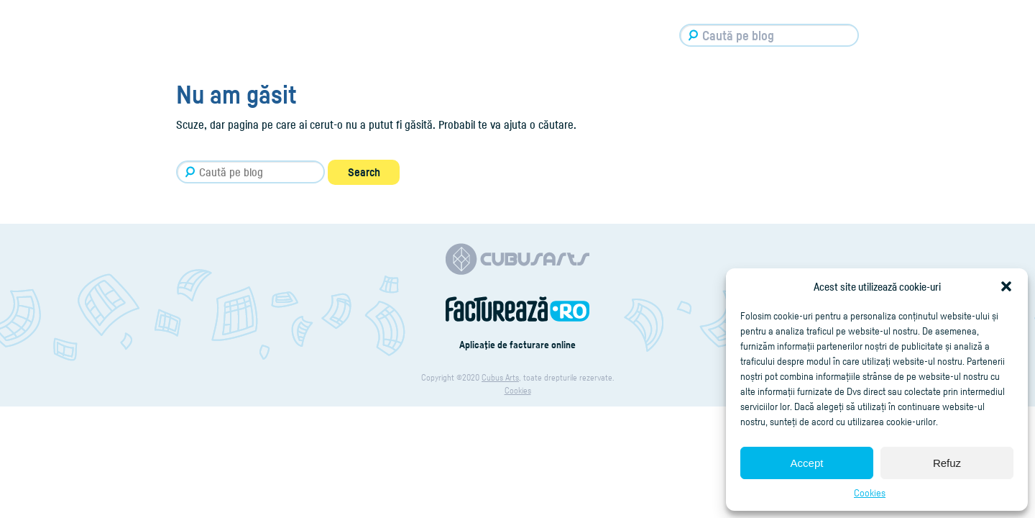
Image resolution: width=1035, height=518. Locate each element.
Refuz (947, 463)
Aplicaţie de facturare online (517, 344)
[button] (1006, 286)
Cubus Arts (500, 377)
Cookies (870, 492)
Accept (807, 463)
